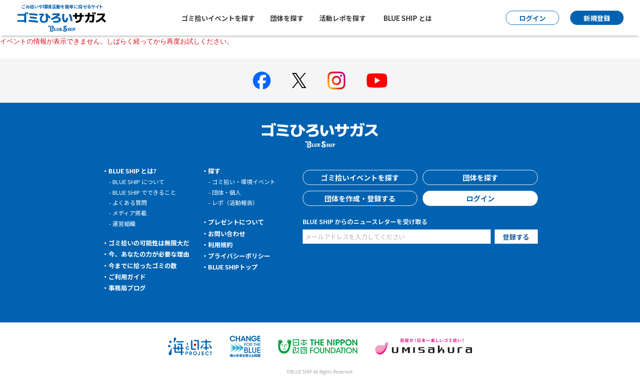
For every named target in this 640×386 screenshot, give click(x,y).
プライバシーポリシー (239, 255)
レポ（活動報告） (235, 202)
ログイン (480, 198)
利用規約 (220, 244)
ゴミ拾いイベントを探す (218, 18)
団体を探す (287, 18)
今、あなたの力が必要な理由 (148, 253)
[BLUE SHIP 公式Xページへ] (299, 80)
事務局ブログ (127, 287)
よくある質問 (129, 202)
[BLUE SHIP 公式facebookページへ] (262, 80)
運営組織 (124, 223)
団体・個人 (226, 192)
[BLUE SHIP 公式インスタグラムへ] (336, 80)
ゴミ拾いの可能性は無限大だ (148, 242)
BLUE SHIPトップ (233, 266)
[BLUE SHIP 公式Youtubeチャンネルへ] (377, 80)
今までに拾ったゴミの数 (142, 265)
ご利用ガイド (127, 276)
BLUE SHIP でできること (144, 192)
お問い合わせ (226, 233)
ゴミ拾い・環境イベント (244, 181)
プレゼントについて (236, 221)
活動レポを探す (342, 18)
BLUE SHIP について (138, 181)
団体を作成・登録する (360, 198)
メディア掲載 (129, 213)
